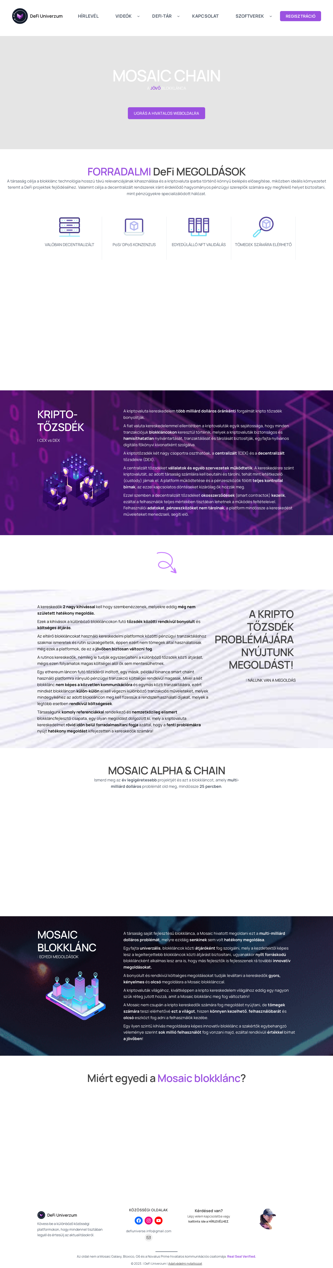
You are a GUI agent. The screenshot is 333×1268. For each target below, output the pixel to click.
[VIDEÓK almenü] (138, 16)
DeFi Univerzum (46, 16)
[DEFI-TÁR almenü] (178, 16)
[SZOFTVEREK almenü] (270, 16)
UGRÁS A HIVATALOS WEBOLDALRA (166, 113)
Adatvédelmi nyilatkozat (185, 1263)
